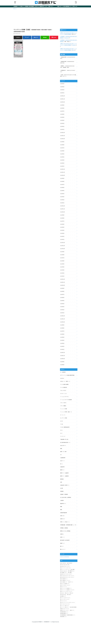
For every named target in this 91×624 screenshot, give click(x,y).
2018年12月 (62, 352)
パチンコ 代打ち (63, 402)
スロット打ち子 (63, 390)
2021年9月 (62, 251)
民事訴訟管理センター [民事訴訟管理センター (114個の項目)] (64, 613)
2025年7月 (62, 111)
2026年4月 (62, 83)
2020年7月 (62, 294)
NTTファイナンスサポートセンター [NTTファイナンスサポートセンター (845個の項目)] (66, 591)
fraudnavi (66, 37)
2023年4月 (62, 193)
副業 (61, 448)
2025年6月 (62, 114)
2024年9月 (62, 141)
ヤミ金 (61, 423)
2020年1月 (62, 312)
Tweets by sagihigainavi (64, 556)
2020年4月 (62, 303)
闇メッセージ (62, 549)
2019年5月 (62, 337)
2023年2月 (62, 199)
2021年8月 (62, 254)
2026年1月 (62, 92)
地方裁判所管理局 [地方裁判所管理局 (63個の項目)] (73, 606)
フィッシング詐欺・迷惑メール (66, 411)
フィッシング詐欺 (63, 408)
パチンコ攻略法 (63, 405)
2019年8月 (62, 327)
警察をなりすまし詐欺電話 (65, 530)
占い (61, 454)
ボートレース (62, 414)
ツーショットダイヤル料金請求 (66, 399)
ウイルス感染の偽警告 (64, 384)
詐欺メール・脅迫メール (64, 521)
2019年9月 (62, 324)
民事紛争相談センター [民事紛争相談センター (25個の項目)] (64, 611)
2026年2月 (62, 89)
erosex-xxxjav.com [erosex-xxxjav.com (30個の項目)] (64, 570)
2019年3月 (62, 343)
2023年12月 (62, 169)
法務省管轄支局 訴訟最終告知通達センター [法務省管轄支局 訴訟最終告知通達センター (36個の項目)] (68, 614)
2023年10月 (62, 175)
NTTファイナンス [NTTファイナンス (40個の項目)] (64, 586)
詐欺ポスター (62, 518)
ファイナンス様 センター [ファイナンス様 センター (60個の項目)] (65, 605)
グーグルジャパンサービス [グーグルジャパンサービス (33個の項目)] (65, 603)
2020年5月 (62, 300)
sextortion (62, 378)
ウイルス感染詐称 (63, 387)
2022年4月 (62, 230)
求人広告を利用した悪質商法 (65, 497)
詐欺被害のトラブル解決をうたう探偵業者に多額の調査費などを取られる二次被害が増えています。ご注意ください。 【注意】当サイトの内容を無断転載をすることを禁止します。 (46, 6)
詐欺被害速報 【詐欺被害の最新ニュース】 (68, 524)
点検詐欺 (62, 500)
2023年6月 (62, 187)
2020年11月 (62, 282)
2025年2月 (62, 126)
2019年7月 (62, 330)
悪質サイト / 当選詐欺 (64, 472)
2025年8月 (62, 108)
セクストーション (63, 393)
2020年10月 (62, 285)
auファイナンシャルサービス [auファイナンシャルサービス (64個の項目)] (65, 567)
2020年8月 (62, 291)
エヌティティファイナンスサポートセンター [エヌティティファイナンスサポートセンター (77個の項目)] (68, 602)
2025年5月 (62, 117)
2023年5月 (62, 190)
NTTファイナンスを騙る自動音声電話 (67, 375)
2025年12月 (62, 95)
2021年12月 (62, 242)
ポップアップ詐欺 (63, 417)
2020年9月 (62, 288)
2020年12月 (62, 279)
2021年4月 (62, 266)
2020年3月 (62, 306)
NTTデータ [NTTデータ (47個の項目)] (71, 581)
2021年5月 (62, 263)
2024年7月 (62, 147)
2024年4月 (62, 156)
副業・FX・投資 (63, 451)
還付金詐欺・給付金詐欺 (64, 539)
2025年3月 (62, 123)
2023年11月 (62, 172)
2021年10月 (62, 248)
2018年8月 (62, 364)
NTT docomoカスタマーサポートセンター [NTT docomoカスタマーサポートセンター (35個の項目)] (67, 575)
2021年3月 (62, 269)
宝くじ (61, 463)
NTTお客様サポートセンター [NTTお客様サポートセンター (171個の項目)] (65, 580)
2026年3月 (62, 86)
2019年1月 (62, 349)
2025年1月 (62, 129)
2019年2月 (62, 346)
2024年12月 (62, 132)
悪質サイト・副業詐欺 (64, 475)
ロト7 (61, 433)
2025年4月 (62, 120)
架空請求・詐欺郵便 (64, 494)
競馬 (61, 509)
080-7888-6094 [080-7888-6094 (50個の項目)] (63, 562)
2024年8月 (62, 144)
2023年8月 (62, 181)
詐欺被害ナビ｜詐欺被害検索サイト (45, 621)
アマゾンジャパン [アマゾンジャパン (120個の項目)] (64, 600)
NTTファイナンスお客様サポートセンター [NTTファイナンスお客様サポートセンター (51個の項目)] (67, 589)
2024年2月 (62, 163)
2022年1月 (62, 239)
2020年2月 (62, 309)
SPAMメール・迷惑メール (65, 381)
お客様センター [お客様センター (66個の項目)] (63, 595)
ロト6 (61, 430)
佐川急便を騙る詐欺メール (65, 442)
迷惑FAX (61, 533)
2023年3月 (62, 196)
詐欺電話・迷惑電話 (64, 527)
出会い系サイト (63, 445)
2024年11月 (62, 135)
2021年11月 (62, 245)
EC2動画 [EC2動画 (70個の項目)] (73, 569)
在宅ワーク (62, 460)
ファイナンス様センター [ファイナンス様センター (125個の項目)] (65, 606)
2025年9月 (62, 105)
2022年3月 (62, 233)
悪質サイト (62, 469)
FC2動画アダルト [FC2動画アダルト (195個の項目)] (71, 570)
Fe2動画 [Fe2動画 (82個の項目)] (70, 572)
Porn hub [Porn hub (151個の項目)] (67, 592)
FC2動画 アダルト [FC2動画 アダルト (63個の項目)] (64, 572)
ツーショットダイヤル (64, 396)
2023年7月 (62, 184)
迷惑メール (62, 536)
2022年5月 (62, 227)
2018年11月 (62, 355)
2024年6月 (62, 150)
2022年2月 (62, 236)
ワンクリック (62, 436)
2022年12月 (62, 205)
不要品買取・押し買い (64, 439)
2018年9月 (62, 361)
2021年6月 (62, 260)
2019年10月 (62, 321)
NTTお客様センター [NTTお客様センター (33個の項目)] (64, 581)
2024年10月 (62, 138)
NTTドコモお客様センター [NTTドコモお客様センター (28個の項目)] (65, 583)
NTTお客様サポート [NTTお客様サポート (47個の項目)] (64, 578)
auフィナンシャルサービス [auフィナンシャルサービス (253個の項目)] (65, 569)
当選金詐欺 (62, 466)
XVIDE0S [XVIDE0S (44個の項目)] (69, 594)
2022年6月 (62, 224)
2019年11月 (62, 318)
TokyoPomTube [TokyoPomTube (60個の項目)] (63, 594)
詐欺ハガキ (62, 515)
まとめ (61, 420)
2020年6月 (62, 297)
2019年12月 (62, 315)
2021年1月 (62, 276)
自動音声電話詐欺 (63, 512)
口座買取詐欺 (62, 457)
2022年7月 (62, 221)
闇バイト (62, 546)
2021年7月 (62, 257)
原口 (73, 50)
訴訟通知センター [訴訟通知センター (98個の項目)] (64, 616)
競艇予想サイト (63, 503)
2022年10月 (62, 211)
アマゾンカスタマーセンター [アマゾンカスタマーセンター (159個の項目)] (65, 597)
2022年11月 (62, 208)
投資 (61, 481)
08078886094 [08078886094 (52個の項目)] (70, 562)
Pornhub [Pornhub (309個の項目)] (62, 592)
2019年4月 (62, 340)
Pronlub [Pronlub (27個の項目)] (72, 592)
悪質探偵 (62, 478)
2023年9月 (62, 178)
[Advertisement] (45, 19)
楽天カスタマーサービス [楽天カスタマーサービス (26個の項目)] (65, 608)
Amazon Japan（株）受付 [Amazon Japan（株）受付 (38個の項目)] (65, 564)
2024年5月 (62, 153)
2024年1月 (62, 166)
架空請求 (62, 491)
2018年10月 (62, 358)
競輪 (61, 506)
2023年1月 (62, 202)
